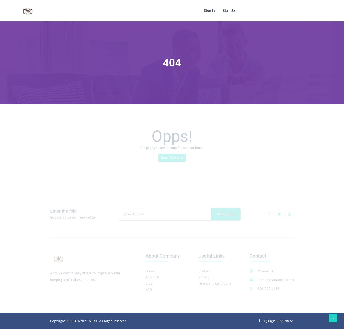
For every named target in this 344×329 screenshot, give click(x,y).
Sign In (209, 11)
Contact (204, 272)
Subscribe (225, 215)
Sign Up (229, 11)
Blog (148, 284)
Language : (268, 321)
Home (150, 272)
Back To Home (172, 159)
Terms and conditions (214, 284)
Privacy (203, 278)
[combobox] (285, 321)
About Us (152, 278)
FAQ (148, 290)
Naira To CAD (88, 321)
